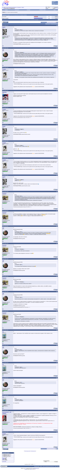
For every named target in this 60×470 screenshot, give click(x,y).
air (3, 331)
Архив (56, 466)
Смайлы (3, 458)
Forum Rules (4, 461)
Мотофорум (19, 7)
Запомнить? (55, 7)
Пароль (47, 8)
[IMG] (3, 459)
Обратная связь (36, 466)
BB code (3, 457)
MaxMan (4, 92)
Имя (46, 7)
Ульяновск (54, 1)
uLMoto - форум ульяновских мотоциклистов (10, 7)
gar (3, 49)
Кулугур (4, 193)
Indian (3, 27)
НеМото (23, 7)
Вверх (58, 466)
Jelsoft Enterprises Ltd (36, 468)
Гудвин (4, 69)
